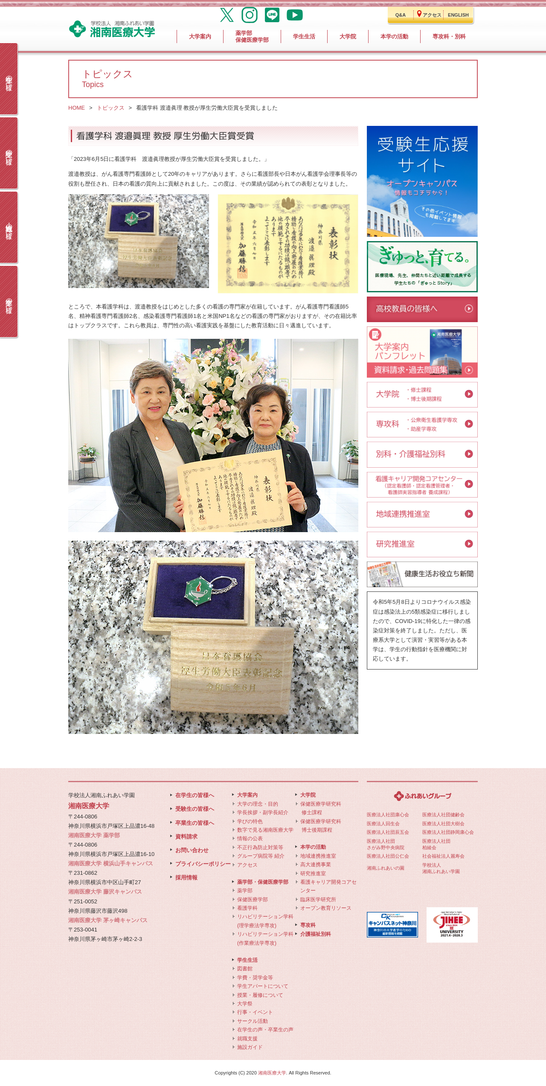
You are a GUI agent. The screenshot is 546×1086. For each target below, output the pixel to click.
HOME (76, 108)
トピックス (111, 108)
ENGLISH (458, 14)
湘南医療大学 (272, 1072)
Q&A (400, 14)
